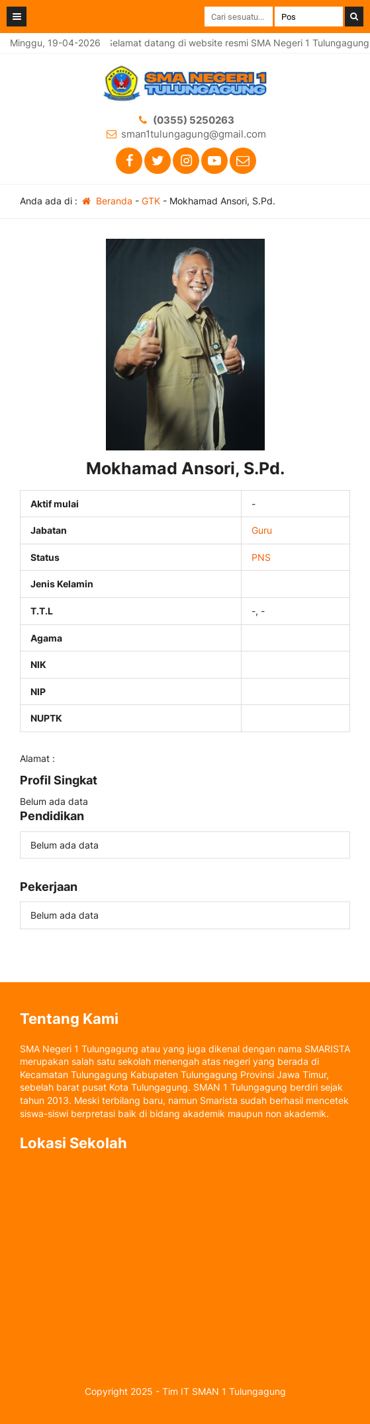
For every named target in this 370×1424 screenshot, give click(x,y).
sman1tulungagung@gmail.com (193, 134)
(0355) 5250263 (193, 120)
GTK (151, 200)
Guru (262, 530)
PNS (261, 557)
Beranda (106, 200)
